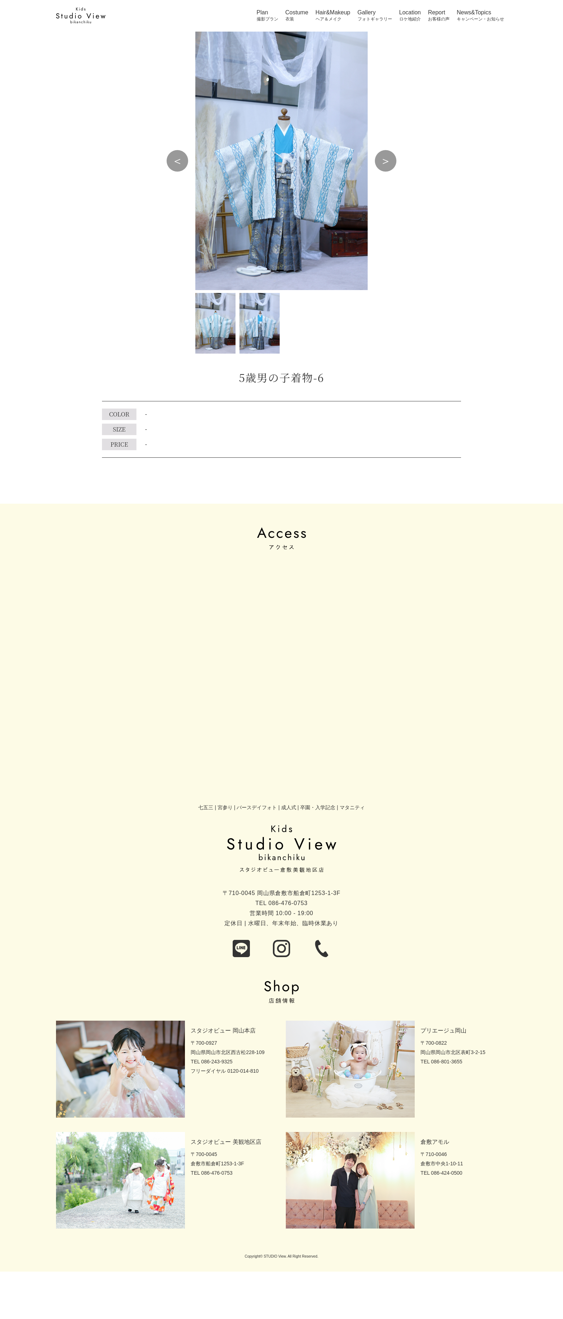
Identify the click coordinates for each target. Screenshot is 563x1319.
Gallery (367, 12)
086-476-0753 (288, 903)
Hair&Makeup (333, 12)
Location (410, 12)
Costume (296, 12)
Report (436, 12)
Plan (262, 12)
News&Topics (474, 12)
